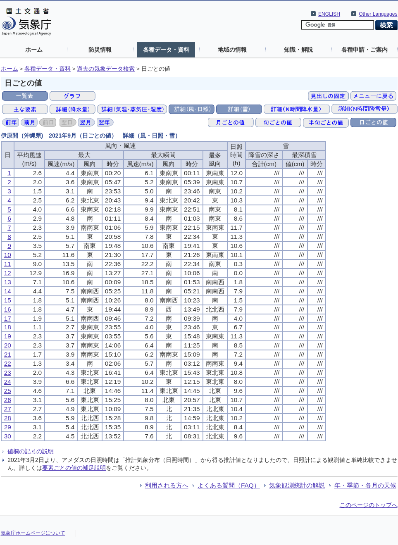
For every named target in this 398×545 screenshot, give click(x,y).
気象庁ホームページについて (33, 533)
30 (7, 436)
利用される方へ (166, 485)
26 (7, 399)
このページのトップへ (369, 505)
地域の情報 (232, 49)
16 (7, 309)
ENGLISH (329, 14)
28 (7, 417)
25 (7, 390)
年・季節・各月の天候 (365, 485)
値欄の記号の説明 (30, 451)
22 (7, 363)
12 (7, 272)
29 (7, 427)
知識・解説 (298, 49)
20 (7, 345)
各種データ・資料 (166, 49)
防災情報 (100, 49)
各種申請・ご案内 (364, 49)
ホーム (34, 49)
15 (7, 300)
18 (7, 327)
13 (7, 282)
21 (7, 354)
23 (7, 372)
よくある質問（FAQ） (229, 485)
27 (7, 408)
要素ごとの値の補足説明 (74, 467)
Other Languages (378, 14)
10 (7, 254)
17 (7, 318)
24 (7, 381)
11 (7, 263)
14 (7, 291)
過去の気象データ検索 (106, 69)
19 (7, 336)
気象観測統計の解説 (297, 485)
